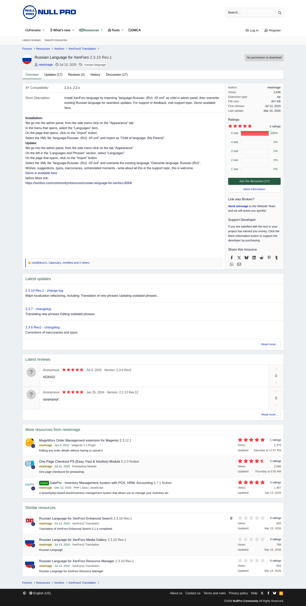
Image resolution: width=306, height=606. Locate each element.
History (95, 74)
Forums (35, 30)
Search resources (56, 40)
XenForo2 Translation (85, 523)
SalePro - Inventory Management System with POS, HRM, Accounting (101, 483)
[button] (43, 30)
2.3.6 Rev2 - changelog (42, 327)
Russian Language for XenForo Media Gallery (73, 540)
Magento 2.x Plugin (84, 445)
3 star (234, 151)
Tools (116, 30)
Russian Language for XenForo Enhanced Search (76, 518)
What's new (61, 30)
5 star (234, 133)
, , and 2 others (61, 262)
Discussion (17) (117, 74)
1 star (234, 169)
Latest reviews (31, 40)
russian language (95, 64)
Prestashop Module (84, 466)
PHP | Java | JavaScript (88, 487)
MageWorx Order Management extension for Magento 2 (80, 440)
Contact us (192, 593)
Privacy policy (238, 593)
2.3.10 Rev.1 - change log (44, 290)
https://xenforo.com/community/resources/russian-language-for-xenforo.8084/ (78, 183)
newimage (46, 64)
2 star (234, 160)
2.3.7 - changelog (38, 309)
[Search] (255, 12)
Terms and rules (215, 593)
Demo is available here (41, 173)
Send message (238, 206)
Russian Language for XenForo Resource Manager (77, 561)
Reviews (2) (76, 74)
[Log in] (252, 30)
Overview (31, 74)
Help (254, 593)
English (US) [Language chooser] (40, 593)
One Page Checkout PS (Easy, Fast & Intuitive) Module (79, 461)
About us (176, 593)
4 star (234, 142)
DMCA (136, 30)
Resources (91, 30)
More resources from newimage (52, 429)
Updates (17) (53, 74)
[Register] (272, 30)
